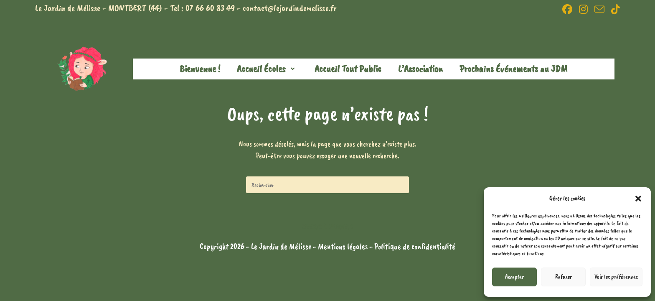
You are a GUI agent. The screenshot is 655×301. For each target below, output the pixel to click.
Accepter (514, 277)
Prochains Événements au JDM (513, 68)
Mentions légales (343, 246)
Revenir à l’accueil (328, 227)
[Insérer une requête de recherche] (327, 184)
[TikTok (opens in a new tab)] (614, 9)
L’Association (420, 68)
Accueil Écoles (267, 68)
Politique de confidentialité (414, 246)
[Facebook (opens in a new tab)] (567, 9)
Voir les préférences (616, 277)
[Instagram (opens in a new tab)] (583, 9)
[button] (638, 198)
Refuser (563, 277)
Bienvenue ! (200, 68)
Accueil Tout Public (348, 68)
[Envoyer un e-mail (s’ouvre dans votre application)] (599, 9)
